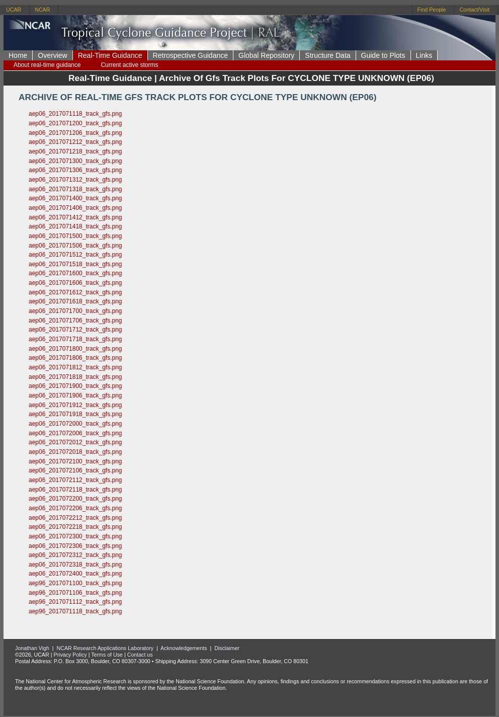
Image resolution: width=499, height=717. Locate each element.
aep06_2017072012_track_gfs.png (75, 442)
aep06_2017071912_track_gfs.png (75, 405)
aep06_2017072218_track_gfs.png (75, 526)
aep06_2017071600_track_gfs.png (75, 273)
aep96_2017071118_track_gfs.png (75, 611)
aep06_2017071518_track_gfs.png (75, 264)
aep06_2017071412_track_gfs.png (75, 217)
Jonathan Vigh (32, 648)
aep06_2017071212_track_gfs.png (75, 141)
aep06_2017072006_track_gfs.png (75, 433)
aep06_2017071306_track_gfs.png (75, 170)
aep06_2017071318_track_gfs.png (75, 189)
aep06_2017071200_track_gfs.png (75, 123)
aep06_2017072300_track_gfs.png (75, 536)
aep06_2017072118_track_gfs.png (75, 489)
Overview (52, 55)
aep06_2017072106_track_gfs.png (75, 470)
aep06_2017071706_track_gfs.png (75, 320)
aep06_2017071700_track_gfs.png (75, 310)
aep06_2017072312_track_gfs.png (75, 555)
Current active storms (129, 64)
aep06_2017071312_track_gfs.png (75, 179)
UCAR (13, 10)
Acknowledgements (183, 648)
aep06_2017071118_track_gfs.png (75, 113)
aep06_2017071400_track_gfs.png (75, 198)
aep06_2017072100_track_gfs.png (75, 461)
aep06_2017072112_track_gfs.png (75, 480)
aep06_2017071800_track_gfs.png (75, 348)
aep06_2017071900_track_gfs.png (75, 385)
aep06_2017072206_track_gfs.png (75, 508)
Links (424, 55)
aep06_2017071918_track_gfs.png (75, 414)
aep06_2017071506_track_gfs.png (75, 245)
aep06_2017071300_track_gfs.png (75, 161)
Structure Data (327, 55)
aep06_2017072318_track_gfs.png (75, 564)
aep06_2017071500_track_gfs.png (75, 236)
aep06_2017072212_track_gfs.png (75, 517)
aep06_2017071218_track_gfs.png (75, 151)
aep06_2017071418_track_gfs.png (75, 226)
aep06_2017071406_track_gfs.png (75, 207)
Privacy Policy (70, 655)
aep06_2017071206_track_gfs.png (75, 132)
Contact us (140, 655)
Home (18, 55)
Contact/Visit (474, 10)
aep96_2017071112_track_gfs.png (75, 601)
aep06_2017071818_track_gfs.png (75, 376)
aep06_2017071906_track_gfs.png (75, 395)
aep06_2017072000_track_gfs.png (75, 423)
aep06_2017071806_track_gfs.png (75, 357)
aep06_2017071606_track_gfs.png (75, 282)
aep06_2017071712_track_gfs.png (75, 329)
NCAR (42, 10)
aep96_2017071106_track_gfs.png (75, 592)
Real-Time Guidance (110, 55)
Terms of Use (107, 655)
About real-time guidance (47, 64)
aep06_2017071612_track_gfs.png (75, 292)
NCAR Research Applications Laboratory (105, 648)
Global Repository (266, 55)
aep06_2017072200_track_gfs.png (75, 498)
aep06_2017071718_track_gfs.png (75, 339)
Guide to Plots (383, 55)
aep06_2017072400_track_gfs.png (75, 573)
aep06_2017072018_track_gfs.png (75, 451)
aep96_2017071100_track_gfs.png (75, 583)
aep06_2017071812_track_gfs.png (75, 367)
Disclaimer (226, 648)
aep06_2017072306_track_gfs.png (75, 545)
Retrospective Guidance (190, 55)
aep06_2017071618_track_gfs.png (75, 301)
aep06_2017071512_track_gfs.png (75, 254)
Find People (432, 10)
